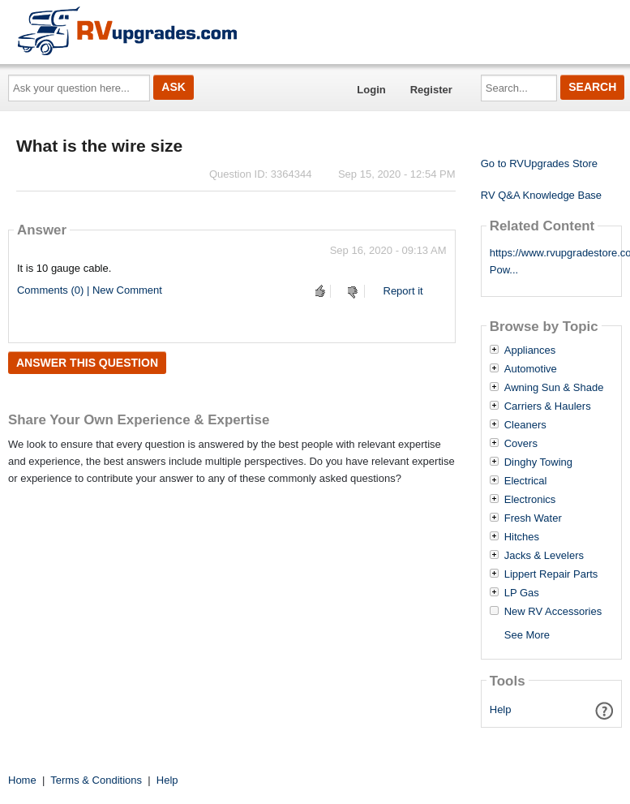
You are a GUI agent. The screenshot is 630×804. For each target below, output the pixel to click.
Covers (521, 443)
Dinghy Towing (538, 462)
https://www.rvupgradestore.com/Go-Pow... (551, 261)
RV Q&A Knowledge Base (541, 195)
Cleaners (525, 425)
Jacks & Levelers (544, 555)
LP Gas (521, 593)
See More (527, 635)
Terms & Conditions (96, 780)
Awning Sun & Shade (554, 387)
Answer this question (87, 362)
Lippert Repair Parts (551, 574)
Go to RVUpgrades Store (539, 163)
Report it (403, 291)
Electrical (525, 481)
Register (431, 90)
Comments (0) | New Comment (89, 290)
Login (371, 90)
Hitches (521, 537)
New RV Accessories (553, 611)
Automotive (530, 369)
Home (22, 780)
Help (501, 709)
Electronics (530, 499)
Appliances (530, 350)
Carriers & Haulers (547, 406)
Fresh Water (533, 518)
